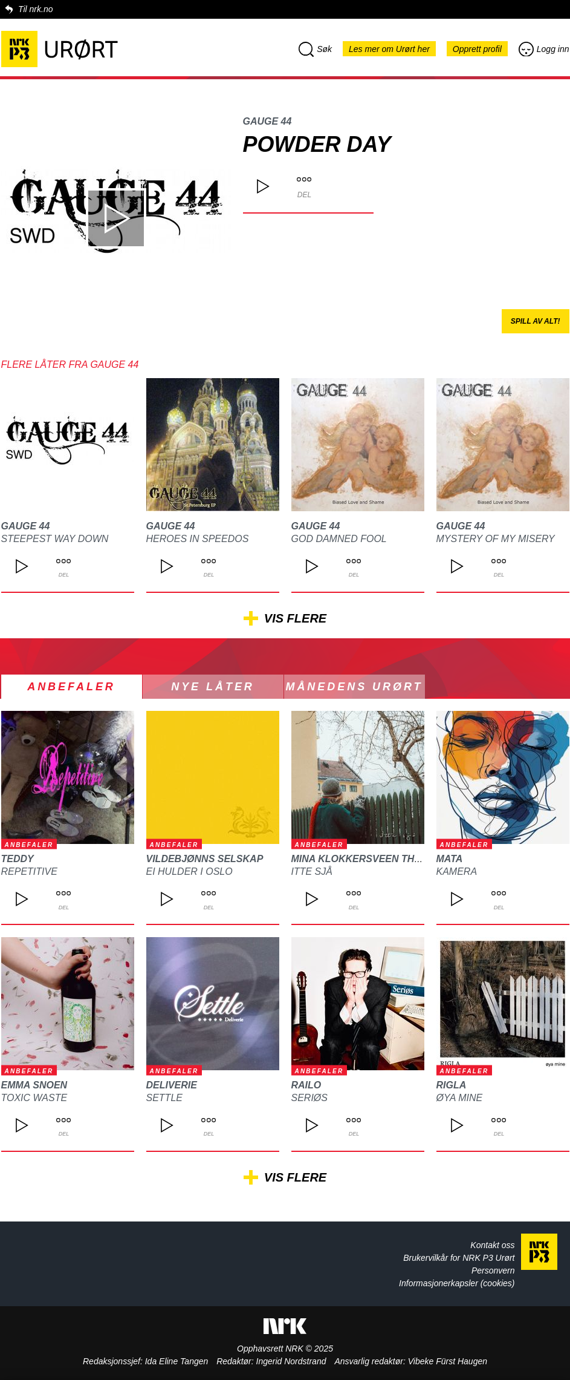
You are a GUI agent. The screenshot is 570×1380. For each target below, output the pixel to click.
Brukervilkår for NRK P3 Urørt (458, 1258)
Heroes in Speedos (197, 539)
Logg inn (544, 49)
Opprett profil (477, 49)
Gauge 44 (267, 121)
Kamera (457, 871)
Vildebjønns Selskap (205, 859)
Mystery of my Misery (495, 539)
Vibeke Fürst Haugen (447, 1361)
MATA (449, 859)
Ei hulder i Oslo (189, 871)
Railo (306, 1085)
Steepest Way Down (55, 539)
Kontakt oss (492, 1245)
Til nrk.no (35, 9)
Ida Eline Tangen (177, 1361)
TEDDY (17, 859)
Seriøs (309, 1098)
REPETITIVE (29, 871)
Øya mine (459, 1098)
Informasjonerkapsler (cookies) (456, 1283)
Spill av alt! (535, 321)
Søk (315, 49)
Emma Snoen (34, 1085)
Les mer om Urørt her (389, 49)
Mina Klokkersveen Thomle (366, 859)
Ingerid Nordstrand (291, 1361)
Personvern (493, 1270)
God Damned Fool (339, 539)
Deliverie (171, 1085)
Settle (164, 1098)
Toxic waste (34, 1098)
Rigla (451, 1085)
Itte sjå (311, 871)
